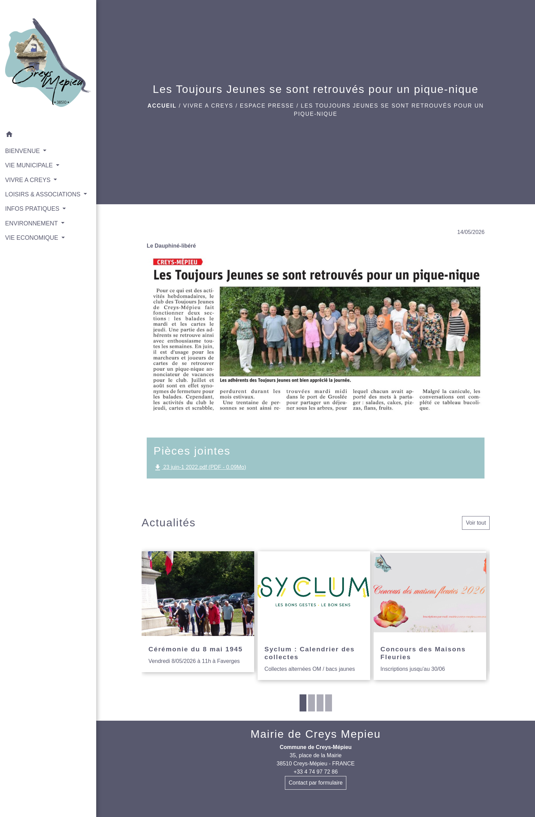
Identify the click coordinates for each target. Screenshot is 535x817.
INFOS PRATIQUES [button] (33, 208)
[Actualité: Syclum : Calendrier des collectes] (314, 615)
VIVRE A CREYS (208, 106)
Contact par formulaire (316, 783)
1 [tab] (303, 702)
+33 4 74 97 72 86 (315, 772)
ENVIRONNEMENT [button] (32, 223)
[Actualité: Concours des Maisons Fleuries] (430, 615)
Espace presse (267, 106)
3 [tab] (320, 702)
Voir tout (476, 523)
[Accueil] (48, 63)
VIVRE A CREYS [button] (28, 180)
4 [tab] (328, 702)
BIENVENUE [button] (23, 151)
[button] (48, 135)
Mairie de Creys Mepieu (315, 734)
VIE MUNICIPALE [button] (29, 165)
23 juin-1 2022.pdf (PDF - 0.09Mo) (200, 467)
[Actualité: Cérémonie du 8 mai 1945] (198, 611)
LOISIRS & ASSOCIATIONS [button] (43, 194)
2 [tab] (311, 702)
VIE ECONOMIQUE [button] (32, 237)
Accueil (161, 106)
